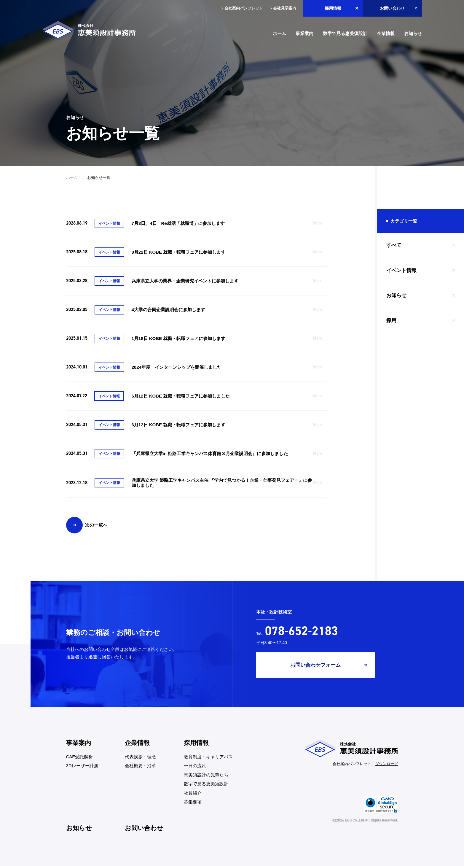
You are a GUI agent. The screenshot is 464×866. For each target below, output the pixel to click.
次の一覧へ (96, 524)
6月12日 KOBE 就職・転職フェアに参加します (179, 424)
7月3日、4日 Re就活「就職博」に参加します (178, 223)
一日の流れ (195, 765)
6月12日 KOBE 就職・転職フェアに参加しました (181, 395)
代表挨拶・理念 (140, 756)
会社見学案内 (283, 8)
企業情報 (386, 33)
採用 (391, 320)
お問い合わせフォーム (315, 665)
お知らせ (413, 33)
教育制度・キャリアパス (208, 756)
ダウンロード (386, 764)
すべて (393, 245)
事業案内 (304, 33)
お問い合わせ (392, 8)
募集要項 (193, 801)
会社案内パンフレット (242, 8)
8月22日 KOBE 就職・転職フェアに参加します (179, 252)
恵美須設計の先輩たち (206, 774)
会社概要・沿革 (140, 765)
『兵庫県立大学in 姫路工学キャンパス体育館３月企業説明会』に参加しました (210, 453)
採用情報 (333, 8)
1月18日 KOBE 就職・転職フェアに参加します (179, 338)
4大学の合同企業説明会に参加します (168, 309)
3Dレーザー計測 (82, 765)
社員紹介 (193, 792)
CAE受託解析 (79, 756)
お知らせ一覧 (98, 177)
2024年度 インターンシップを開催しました (176, 367)
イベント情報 (401, 270)
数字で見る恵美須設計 (345, 33)
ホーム (279, 33)
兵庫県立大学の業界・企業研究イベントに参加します (185, 280)
